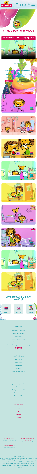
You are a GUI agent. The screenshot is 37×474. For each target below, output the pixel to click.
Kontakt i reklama (18, 342)
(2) (18, 309)
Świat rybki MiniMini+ (18, 371)
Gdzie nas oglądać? (18, 333)
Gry (18, 411)
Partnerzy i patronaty (18, 339)
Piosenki (19, 75)
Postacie (18, 417)
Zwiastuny (18, 78)
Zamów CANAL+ (18, 395)
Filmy (18, 408)
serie (19, 81)
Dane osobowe (18, 392)
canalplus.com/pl (9, 438)
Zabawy (18, 414)
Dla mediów (18, 336)
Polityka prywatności (18, 390)
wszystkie (9, 75)
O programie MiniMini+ (18, 330)
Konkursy (18, 368)
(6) (31, 309)
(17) (6, 309)
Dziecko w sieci (18, 365)
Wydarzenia (18, 362)
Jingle (29, 75)
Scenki (7, 78)
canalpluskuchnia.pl (9, 445)
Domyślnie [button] (31, 89)
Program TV (18, 359)
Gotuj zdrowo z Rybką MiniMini (18, 384)
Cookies (18, 387)
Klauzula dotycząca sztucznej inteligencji (18, 345)
